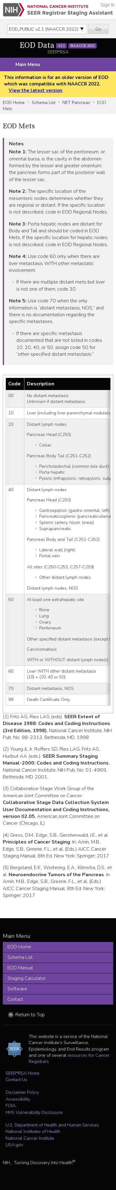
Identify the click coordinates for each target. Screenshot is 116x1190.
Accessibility (18, 1099)
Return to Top (30, 1014)
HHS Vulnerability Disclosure (34, 1112)
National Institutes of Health (33, 1131)
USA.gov (14, 1145)
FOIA (10, 1105)
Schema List (43, 102)
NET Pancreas (76, 102)
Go (98, 29)
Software (17, 989)
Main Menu (27, 64)
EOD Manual (20, 968)
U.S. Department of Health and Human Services (52, 1125)
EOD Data (58, 45)
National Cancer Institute (30, 1138)
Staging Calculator (26, 978)
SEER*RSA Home (22, 1073)
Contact (15, 999)
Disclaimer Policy (22, 1092)
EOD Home (14, 102)
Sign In (107, 5)
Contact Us (16, 1079)
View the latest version (35, 90)
